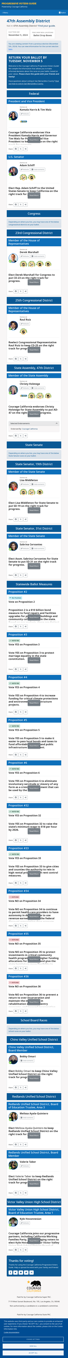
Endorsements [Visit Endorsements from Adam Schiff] (38, 169)
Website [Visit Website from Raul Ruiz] (25, 324)
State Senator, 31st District (34, 528)
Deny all (33, 1346)
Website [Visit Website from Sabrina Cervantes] (25, 548)
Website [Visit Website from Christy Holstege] (25, 388)
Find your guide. (46, 25)
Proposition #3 (17, 635)
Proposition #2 (17, 592)
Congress (34, 213)
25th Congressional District (34, 300)
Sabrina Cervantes (31, 544)
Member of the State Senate (26, 472)
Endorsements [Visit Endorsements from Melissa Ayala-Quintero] (27, 1117)
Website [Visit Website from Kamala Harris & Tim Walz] (25, 114)
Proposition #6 (17, 763)
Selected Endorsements (34, 423)
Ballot (62, 12)
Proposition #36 (18, 976)
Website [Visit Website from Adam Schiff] (25, 169)
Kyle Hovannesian (30, 1219)
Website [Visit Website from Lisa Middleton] (25, 484)
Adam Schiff (27, 165)
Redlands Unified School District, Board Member (33, 1154)
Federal (34, 94)
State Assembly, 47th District (34, 368)
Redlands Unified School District (34, 1096)
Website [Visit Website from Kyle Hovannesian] (25, 1223)
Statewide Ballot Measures (34, 584)
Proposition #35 (18, 934)
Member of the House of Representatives (24, 242)
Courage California (30, 429)
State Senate (34, 445)
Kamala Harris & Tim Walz (35, 110)
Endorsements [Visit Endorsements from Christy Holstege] (38, 388)
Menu (5, 12)
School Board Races (34, 1020)
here (10, 49)
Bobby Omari (28, 1056)
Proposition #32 (18, 805)
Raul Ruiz (25, 319)
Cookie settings (33, 1339)
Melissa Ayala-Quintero (34, 1113)
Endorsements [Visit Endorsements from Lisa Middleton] (38, 484)
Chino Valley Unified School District (34, 1039)
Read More (34, 140)
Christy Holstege (30, 384)
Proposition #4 (17, 677)
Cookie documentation (11, 1332)
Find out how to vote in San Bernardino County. (34, 82)
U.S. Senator (16, 157)
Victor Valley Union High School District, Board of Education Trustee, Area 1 (33, 1211)
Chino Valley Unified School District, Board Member (31, 1048)
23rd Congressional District (34, 233)
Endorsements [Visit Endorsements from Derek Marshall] (38, 256)
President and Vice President (26, 101)
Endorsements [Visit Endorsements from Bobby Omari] (27, 1060)
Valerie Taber (28, 1162)
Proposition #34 (18, 891)
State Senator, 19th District (34, 464)
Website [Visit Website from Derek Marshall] (25, 256)
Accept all (33, 1353)
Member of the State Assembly (28, 376)
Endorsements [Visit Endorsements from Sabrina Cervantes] (38, 548)
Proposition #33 (18, 848)
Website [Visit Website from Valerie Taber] (25, 1166)
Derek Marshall (29, 252)
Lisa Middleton (29, 480)
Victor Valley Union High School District (34, 1202)
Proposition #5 (17, 720)
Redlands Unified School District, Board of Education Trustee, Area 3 (33, 1105)
